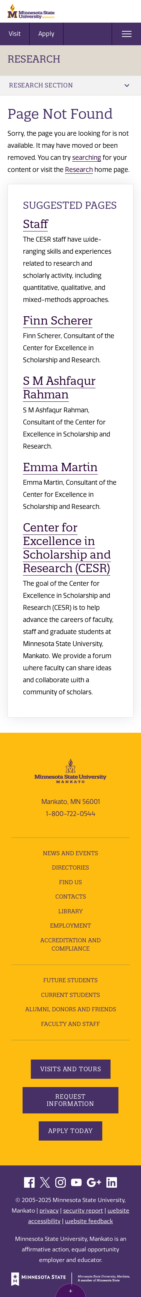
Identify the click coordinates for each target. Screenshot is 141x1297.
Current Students (70, 994)
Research (34, 59)
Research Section (69, 85)
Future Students (70, 980)
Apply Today (70, 1131)
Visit (15, 33)
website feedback (89, 1221)
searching (86, 157)
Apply (46, 33)
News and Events (70, 853)
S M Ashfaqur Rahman (59, 387)
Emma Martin (60, 467)
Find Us (70, 882)
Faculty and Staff (70, 1023)
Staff (35, 224)
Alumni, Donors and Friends (70, 1009)
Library (70, 911)
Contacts (70, 896)
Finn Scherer (57, 321)
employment (70, 925)
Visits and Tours (70, 1069)
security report (83, 1210)
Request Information (70, 1100)
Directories (70, 867)
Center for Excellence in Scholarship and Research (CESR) (67, 548)
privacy (49, 1210)
